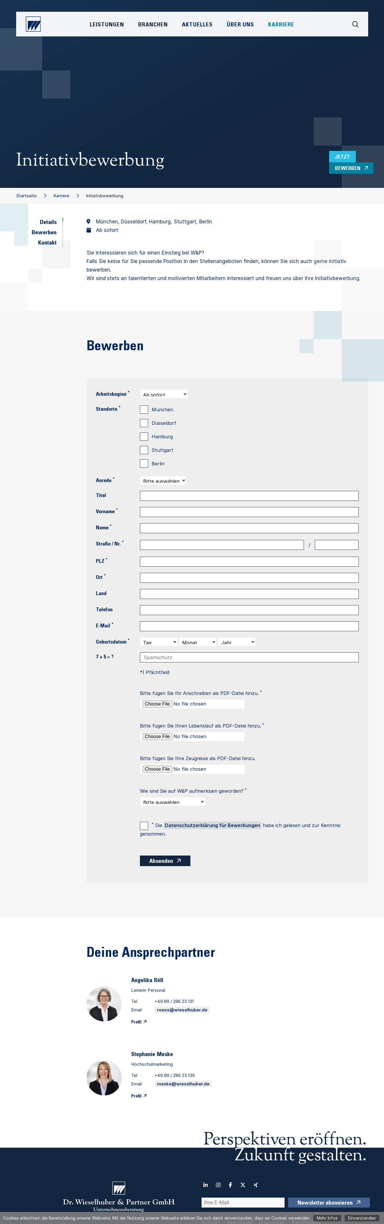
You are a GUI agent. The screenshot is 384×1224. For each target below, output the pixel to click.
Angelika (141, 981)
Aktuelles (197, 25)
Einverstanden (362, 1217)
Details (48, 223)
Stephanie (143, 1055)
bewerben (348, 168)
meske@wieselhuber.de (183, 1084)
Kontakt (47, 243)
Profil (136, 1022)
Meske (165, 1055)
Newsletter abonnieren (325, 1203)
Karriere (61, 195)
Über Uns (240, 25)
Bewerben (44, 233)
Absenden (161, 862)
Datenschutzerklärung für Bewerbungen (212, 825)
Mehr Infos (327, 1217)
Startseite (26, 195)
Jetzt (342, 157)
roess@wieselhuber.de (182, 1010)
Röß (158, 981)
